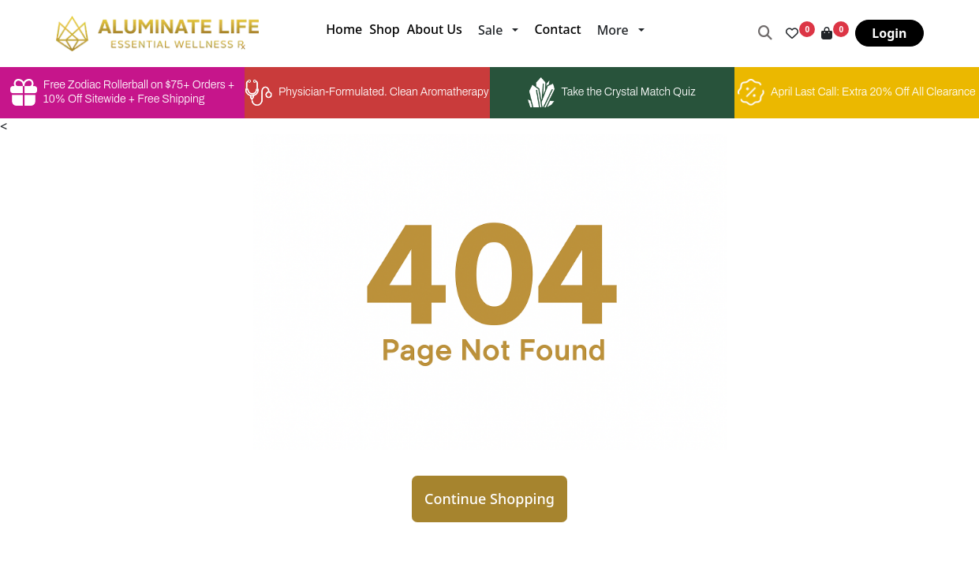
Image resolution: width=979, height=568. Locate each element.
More (613, 30)
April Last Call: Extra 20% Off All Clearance (856, 92)
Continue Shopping (489, 498)
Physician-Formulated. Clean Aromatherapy (366, 93)
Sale (490, 30)
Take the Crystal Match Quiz (611, 92)
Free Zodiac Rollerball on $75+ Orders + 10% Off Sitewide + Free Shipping (122, 92)
